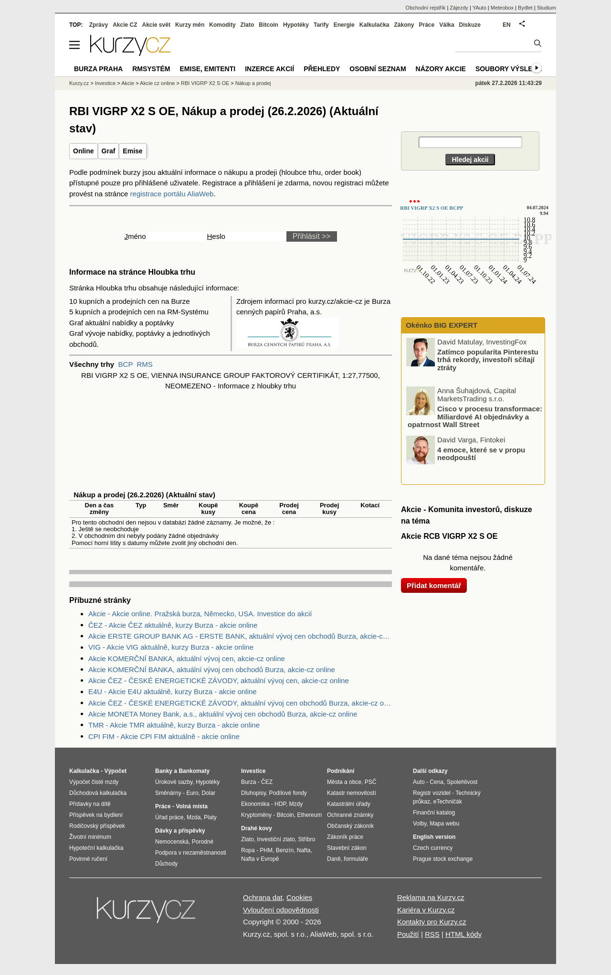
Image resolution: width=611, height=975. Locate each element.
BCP (125, 364)
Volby (419, 823)
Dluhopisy (253, 793)
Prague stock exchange (443, 859)
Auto (419, 782)
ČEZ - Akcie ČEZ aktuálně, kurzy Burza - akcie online (172, 625)
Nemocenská (172, 841)
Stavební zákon (347, 848)
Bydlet (525, 8)
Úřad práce (169, 817)
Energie (344, 24)
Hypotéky (296, 24)
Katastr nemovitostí (351, 793)
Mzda (193, 817)
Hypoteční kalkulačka (96, 848)
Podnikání (340, 771)
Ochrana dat (263, 897)
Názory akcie (441, 69)
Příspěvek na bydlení (96, 815)
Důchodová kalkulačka (97, 793)
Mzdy (296, 804)
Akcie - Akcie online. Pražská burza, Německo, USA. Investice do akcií (200, 614)
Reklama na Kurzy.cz (430, 897)
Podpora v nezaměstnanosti (190, 852)
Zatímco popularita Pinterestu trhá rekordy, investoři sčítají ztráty (487, 359)
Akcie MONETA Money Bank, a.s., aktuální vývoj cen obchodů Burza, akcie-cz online (222, 714)
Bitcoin (268, 24)
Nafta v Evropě (260, 859)
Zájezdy (459, 8)
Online (83, 151)
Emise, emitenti (208, 69)
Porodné (202, 841)
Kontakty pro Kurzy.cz (431, 922)
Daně (334, 859)
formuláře (356, 859)
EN (507, 24)
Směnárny (168, 793)
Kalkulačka (374, 24)
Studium (546, 8)
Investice (105, 83)
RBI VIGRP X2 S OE (205, 83)
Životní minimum (90, 837)
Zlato (247, 24)
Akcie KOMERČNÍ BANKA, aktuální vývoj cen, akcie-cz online (186, 658)
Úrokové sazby (173, 782)
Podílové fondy (287, 793)
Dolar (208, 793)
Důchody (166, 863)
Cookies (299, 897)
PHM (266, 850)
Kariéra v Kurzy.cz (426, 910)
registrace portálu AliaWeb (172, 194)
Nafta (304, 850)
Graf (109, 151)
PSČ (371, 782)
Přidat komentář (434, 585)
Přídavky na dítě (90, 804)
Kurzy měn (189, 24)
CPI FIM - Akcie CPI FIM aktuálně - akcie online (164, 736)
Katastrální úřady (348, 804)
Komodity (222, 24)
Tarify (321, 24)
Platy (210, 817)
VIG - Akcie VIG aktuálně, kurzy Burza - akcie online (170, 647)
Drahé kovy (256, 828)
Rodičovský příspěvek (97, 826)
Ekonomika (255, 804)
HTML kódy (463, 934)
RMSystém (151, 69)
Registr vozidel (432, 793)
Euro (192, 793)
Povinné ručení (88, 859)
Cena (436, 782)
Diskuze (470, 24)
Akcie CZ (125, 24)
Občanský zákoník (350, 826)
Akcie (127, 83)
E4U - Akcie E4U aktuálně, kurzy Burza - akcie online (172, 691)
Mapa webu (444, 823)
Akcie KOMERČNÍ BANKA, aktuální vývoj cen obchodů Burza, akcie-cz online (211, 669)
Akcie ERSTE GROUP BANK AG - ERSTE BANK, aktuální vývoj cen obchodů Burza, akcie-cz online (240, 636)
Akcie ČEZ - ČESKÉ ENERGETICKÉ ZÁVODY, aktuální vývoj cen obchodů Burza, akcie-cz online (240, 703)
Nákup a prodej (253, 83)
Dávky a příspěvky (180, 830)
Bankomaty (194, 771)
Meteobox (502, 8)
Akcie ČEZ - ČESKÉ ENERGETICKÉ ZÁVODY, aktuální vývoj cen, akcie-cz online (218, 680)
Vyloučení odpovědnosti (281, 910)
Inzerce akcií (269, 69)
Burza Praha (98, 69)
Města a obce (344, 782)
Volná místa (191, 806)
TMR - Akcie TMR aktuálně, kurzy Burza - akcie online (174, 725)
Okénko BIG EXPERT (440, 325)
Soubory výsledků (511, 69)
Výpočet (115, 771)
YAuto (479, 8)
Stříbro (306, 839)
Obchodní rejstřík (426, 8)
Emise (132, 151)
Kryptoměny (256, 815)
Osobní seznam (377, 69)
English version (434, 837)
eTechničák (447, 801)
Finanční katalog (434, 812)
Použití (408, 934)
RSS (432, 934)
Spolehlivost (462, 782)
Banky (163, 771)
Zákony (404, 24)
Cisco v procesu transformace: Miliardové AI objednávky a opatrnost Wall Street (475, 417)
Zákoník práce (345, 837)
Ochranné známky (350, 815)
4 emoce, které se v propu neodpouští (481, 453)
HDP (280, 804)
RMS (144, 364)
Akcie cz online (157, 83)
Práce (427, 24)
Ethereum (309, 815)
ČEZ (267, 782)
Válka (446, 24)
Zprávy (98, 24)
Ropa (248, 850)
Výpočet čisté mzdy (93, 782)
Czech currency (433, 848)
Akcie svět (156, 24)
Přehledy (322, 69)
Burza (248, 782)
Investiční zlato (276, 839)
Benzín (285, 850)
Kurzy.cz (79, 83)
